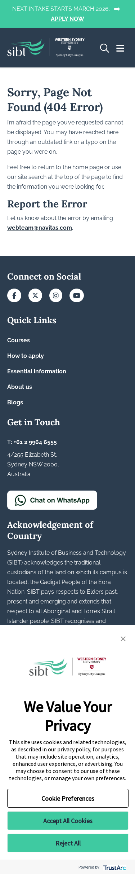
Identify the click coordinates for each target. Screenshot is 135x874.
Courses (18, 340)
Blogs (15, 402)
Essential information (36, 371)
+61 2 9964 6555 (35, 442)
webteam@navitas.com (39, 227)
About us (19, 386)
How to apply (25, 355)
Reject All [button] (68, 843)
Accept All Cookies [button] (68, 821)
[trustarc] (113, 867)
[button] (123, 638)
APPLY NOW (67, 19)
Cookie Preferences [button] (67, 798)
